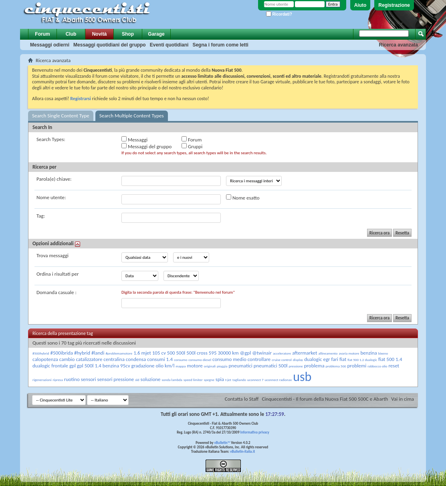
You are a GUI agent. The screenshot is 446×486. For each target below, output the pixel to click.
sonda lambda (172, 379)
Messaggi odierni (49, 45)
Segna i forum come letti (220, 45)
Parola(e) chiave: (53, 179)
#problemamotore (118, 353)
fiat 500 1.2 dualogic (362, 359)
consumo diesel (199, 359)
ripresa (57, 379)
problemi (357, 366)
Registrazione (394, 5)
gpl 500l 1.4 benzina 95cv (103, 366)
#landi (97, 353)
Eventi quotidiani (169, 45)
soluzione (151, 379)
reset (394, 366)
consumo (180, 359)
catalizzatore (89, 359)
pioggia (222, 366)
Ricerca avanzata (398, 45)
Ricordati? (279, 14)
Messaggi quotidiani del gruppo (109, 45)
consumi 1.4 (160, 359)
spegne (209, 379)
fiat (342, 359)
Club (71, 34)
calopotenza (45, 359)
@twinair (262, 353)
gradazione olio (147, 366)
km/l (169, 366)
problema (314, 366)
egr (326, 359)
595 (213, 353)
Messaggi (134, 139)
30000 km (228, 353)
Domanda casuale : (56, 292)
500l (181, 353)
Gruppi (192, 146)
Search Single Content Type (60, 116)
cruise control (282, 359)
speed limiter (193, 379)
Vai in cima (402, 399)
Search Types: (50, 139)
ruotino (72, 379)
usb (302, 377)
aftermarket (304, 353)
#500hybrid (40, 353)
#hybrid (82, 353)
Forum (42, 34)
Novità (99, 34)
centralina (114, 359)
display (298, 359)
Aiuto (360, 5)
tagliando (239, 379)
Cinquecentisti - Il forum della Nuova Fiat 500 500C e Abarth (325, 399)
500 (171, 353)
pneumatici (240, 366)
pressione (296, 366)
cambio (67, 359)
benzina (369, 353)
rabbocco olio (377, 366)
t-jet (228, 379)
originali (210, 366)
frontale (59, 366)
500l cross (197, 353)
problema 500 (336, 366)
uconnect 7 (255, 379)
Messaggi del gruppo (146, 146)
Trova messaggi (52, 255)
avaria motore (349, 353)
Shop (128, 34)
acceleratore (282, 353)
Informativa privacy (254, 432)
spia (220, 379)
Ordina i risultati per (57, 274)
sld (137, 379)
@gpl (245, 353)
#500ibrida (61, 353)
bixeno (383, 353)
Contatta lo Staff (242, 399)
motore (195, 366)
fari (334, 359)
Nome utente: (51, 197)
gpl (72, 366)
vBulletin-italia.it (242, 451)
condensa (136, 359)
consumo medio (229, 359)
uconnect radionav (278, 379)
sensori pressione (115, 379)
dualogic (313, 359)
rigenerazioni (41, 379)
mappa (181, 366)
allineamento (328, 353)
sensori (88, 379)
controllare (259, 359)
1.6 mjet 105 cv (149, 353)
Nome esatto (243, 197)
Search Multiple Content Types (131, 116)
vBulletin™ (222, 442)
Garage (156, 34)
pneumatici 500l (271, 366)
